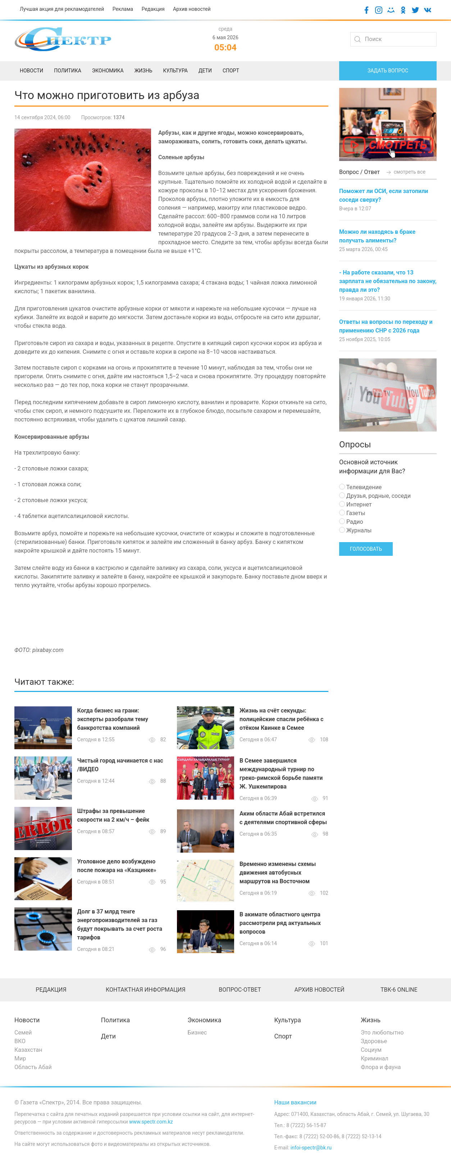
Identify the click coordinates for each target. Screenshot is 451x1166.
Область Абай (33, 1067)
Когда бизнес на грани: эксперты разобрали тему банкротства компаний (112, 719)
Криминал (374, 1058)
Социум (371, 1049)
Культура (287, 1020)
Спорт (283, 1036)
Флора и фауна (381, 1067)
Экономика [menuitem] (108, 70)
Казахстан (28, 1049)
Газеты (352, 513)
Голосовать (366, 549)
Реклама (123, 9)
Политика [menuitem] (67, 70)
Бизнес (197, 1032)
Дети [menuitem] (205, 70)
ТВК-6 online (399, 989)
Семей (23, 1032)
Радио (351, 521)
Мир (20, 1058)
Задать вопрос (388, 70)
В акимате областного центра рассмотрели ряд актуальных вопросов (280, 923)
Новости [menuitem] (31, 70)
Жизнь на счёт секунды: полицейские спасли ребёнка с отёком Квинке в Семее (281, 719)
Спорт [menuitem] (231, 70)
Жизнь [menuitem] (143, 70)
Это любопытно (382, 1032)
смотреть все (405, 172)
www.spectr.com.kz (151, 1122)
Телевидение (360, 487)
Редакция (153, 9)
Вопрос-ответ (240, 989)
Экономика (205, 1020)
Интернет (355, 504)
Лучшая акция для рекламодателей (62, 9)
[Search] (393, 39)
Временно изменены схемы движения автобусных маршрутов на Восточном (278, 873)
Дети (108, 1036)
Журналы (355, 530)
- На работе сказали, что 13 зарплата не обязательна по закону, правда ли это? (388, 281)
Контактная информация (146, 989)
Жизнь (371, 1020)
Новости (27, 1020)
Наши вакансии (295, 1102)
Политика (115, 1020)
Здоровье (374, 1041)
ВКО (20, 1041)
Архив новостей (191, 9)
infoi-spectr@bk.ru (311, 1148)
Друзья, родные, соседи (375, 495)
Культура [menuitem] (175, 70)
